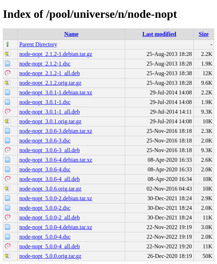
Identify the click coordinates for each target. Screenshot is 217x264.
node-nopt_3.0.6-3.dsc (45, 141)
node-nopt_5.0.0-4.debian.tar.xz (55, 227)
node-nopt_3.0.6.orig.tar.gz (50, 189)
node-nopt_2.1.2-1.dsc (45, 64)
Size (204, 34)
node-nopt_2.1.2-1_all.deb (49, 73)
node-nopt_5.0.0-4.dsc (45, 237)
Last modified (159, 34)
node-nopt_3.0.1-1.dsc (45, 102)
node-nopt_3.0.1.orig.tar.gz (50, 121)
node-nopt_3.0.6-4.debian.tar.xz (55, 160)
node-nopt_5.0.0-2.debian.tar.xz (55, 198)
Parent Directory (38, 44)
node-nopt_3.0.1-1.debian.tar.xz (55, 92)
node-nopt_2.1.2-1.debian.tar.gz (55, 54)
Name (71, 34)
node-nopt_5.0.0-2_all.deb (49, 217)
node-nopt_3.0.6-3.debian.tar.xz (55, 131)
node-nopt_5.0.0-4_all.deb (49, 246)
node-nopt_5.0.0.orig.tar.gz (50, 256)
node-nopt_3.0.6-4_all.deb (49, 179)
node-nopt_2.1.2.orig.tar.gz (50, 83)
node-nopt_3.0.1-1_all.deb (49, 112)
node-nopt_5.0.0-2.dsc (45, 208)
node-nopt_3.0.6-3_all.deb (49, 150)
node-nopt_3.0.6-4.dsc (45, 169)
